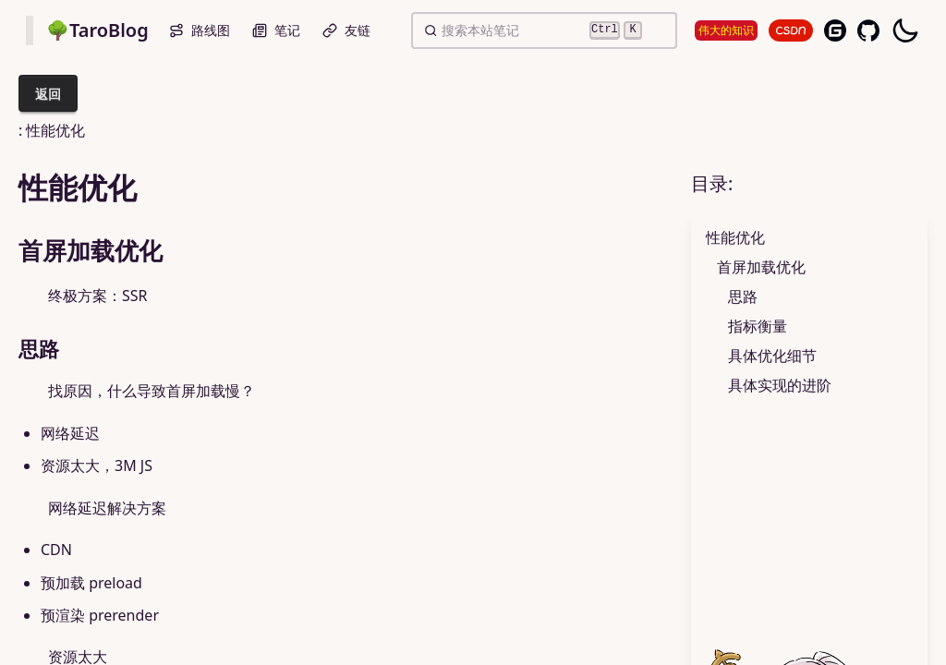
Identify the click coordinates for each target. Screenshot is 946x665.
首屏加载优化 (761, 267)
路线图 (199, 30)
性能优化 (735, 237)
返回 (48, 94)
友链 (346, 30)
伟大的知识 (726, 30)
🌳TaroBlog (97, 30)
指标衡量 (757, 326)
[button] (430, 30)
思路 (743, 296)
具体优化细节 (772, 355)
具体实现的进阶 (779, 385)
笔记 (276, 30)
